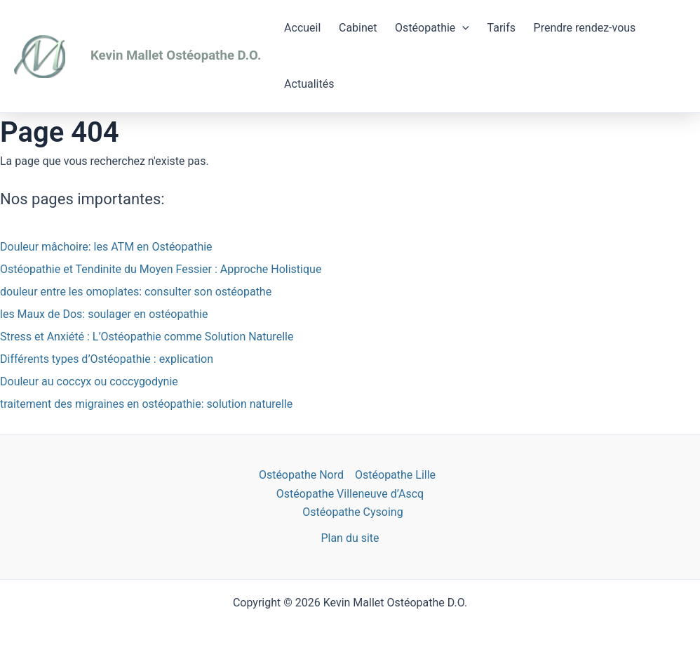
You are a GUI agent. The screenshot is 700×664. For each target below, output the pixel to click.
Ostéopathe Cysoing (352, 512)
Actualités (309, 84)
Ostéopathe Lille (395, 475)
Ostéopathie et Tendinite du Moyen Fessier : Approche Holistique (160, 269)
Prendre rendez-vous (585, 27)
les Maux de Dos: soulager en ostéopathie (104, 314)
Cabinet (358, 27)
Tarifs (501, 27)
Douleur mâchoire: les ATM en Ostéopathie (106, 246)
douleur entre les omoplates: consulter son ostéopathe (135, 291)
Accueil (302, 27)
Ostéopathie (432, 28)
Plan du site (350, 538)
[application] (462, 28)
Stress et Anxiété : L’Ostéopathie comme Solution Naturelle (146, 336)
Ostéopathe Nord (301, 475)
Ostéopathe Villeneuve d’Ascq (350, 493)
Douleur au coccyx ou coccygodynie (89, 381)
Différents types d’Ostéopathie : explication (106, 359)
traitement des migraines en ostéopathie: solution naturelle (146, 404)
